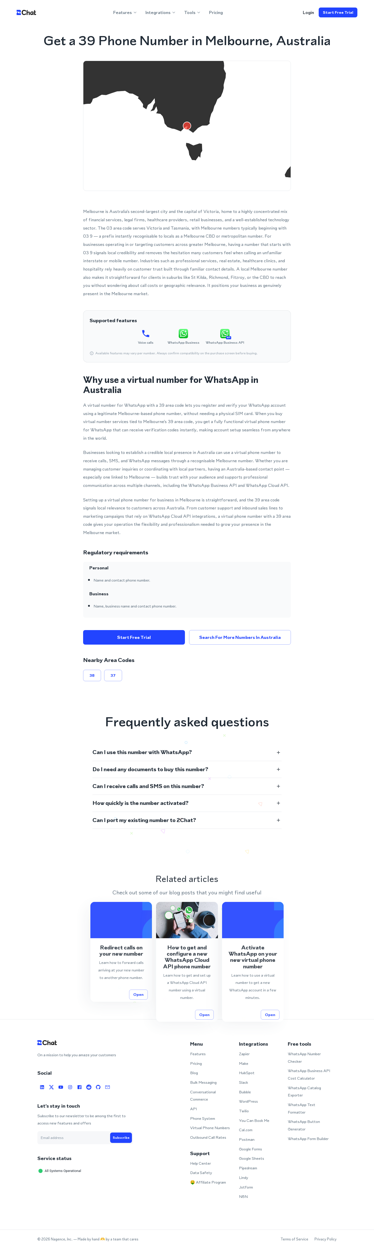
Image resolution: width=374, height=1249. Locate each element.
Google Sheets (251, 1158)
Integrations (160, 12)
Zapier (244, 1054)
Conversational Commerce (203, 1095)
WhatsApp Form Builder (308, 1138)
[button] (187, 752)
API (193, 1109)
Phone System (202, 1118)
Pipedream (248, 1168)
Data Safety (201, 1172)
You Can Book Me (254, 1120)
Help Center (200, 1163)
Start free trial (338, 12)
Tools (192, 12)
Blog (194, 1072)
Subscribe (121, 1138)
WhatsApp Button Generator (304, 1125)
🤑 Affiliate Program (208, 1182)
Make (243, 1063)
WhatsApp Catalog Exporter (304, 1091)
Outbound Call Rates (208, 1137)
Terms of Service (294, 1239)
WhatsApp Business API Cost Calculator (309, 1074)
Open (138, 1002)
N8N (243, 1196)
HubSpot (247, 1072)
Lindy (243, 1177)
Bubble (245, 1092)
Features (125, 12)
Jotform (246, 1187)
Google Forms (250, 1149)
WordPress (248, 1101)
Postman (247, 1139)
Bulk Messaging (203, 1082)
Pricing (216, 12)
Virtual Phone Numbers (210, 1127)
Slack (243, 1082)
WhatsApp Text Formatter (301, 1108)
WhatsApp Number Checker (304, 1057)
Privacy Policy (326, 1239)
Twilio (244, 1111)
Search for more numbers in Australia (240, 637)
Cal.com (245, 1130)
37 (113, 675)
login (308, 12)
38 (92, 675)
